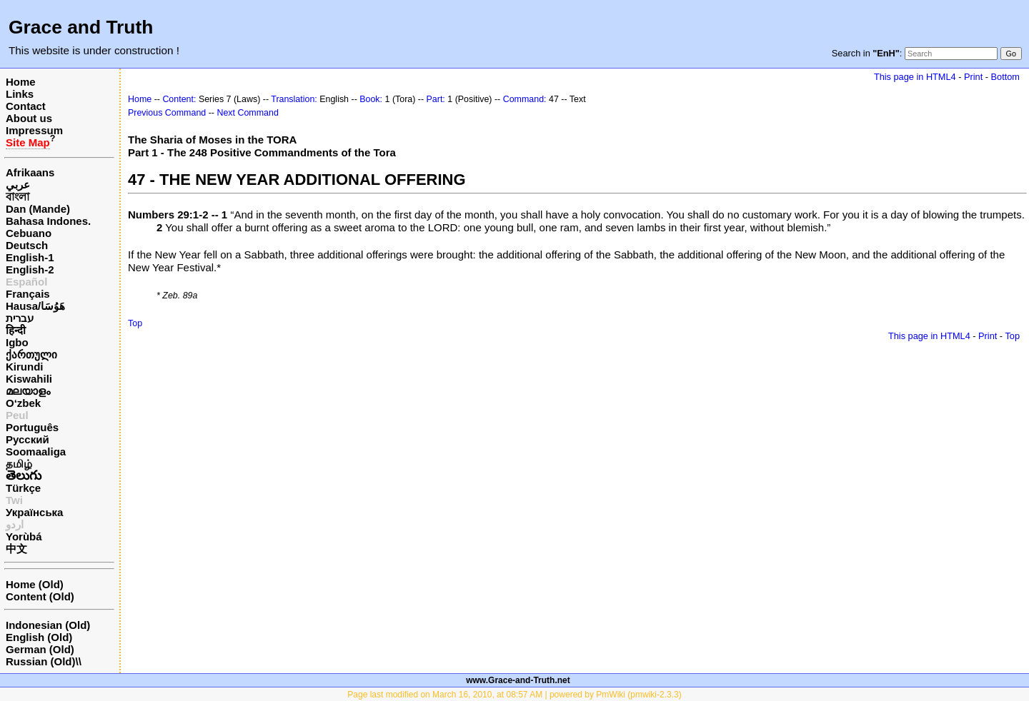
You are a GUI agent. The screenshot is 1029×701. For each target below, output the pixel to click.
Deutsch (27, 245)
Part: (436, 99)
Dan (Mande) (38, 209)
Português (32, 427)
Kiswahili (29, 379)
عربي (18, 184)
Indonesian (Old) (48, 625)
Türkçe (23, 488)
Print (973, 76)
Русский (27, 439)
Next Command (247, 113)
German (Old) (40, 649)
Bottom (1005, 76)
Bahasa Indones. (48, 221)
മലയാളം (28, 391)
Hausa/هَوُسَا (35, 306)
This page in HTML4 (915, 76)
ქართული (31, 354)
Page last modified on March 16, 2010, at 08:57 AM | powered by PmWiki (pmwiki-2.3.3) (514, 695)
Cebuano (28, 233)
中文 (16, 549)
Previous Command (167, 113)
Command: (525, 99)
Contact (26, 106)
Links (20, 94)
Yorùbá (24, 536)
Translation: (294, 99)
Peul (17, 415)
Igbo (17, 342)
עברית (20, 318)
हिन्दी (16, 330)
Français (28, 294)
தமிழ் (19, 464)
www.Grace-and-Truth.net (518, 680)
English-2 (30, 269)
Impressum (34, 130)
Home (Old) (35, 584)
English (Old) (39, 637)
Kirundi (25, 366)
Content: (179, 99)
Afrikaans (30, 172)
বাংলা (17, 197)
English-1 (30, 257)
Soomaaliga (36, 451)
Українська (34, 512)
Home (21, 82)
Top (135, 323)
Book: (370, 99)
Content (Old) (40, 596)
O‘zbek (23, 403)
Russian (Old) (41, 661)
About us (29, 118)
